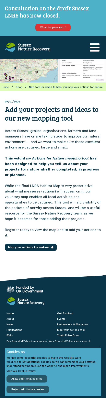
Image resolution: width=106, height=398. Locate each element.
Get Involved (65, 313)
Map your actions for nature (31, 247)
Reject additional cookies (27, 389)
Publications (14, 330)
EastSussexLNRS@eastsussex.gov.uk (27, 341)
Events (61, 319)
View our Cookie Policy (21, 371)
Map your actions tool (71, 330)
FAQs (10, 335)
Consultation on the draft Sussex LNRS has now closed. (47, 11)
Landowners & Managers (73, 324)
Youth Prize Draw (68, 335)
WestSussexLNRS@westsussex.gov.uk (70, 341)
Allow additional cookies (26, 378)
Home (5, 87)
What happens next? (53, 27)
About (10, 319)
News (19, 87)
